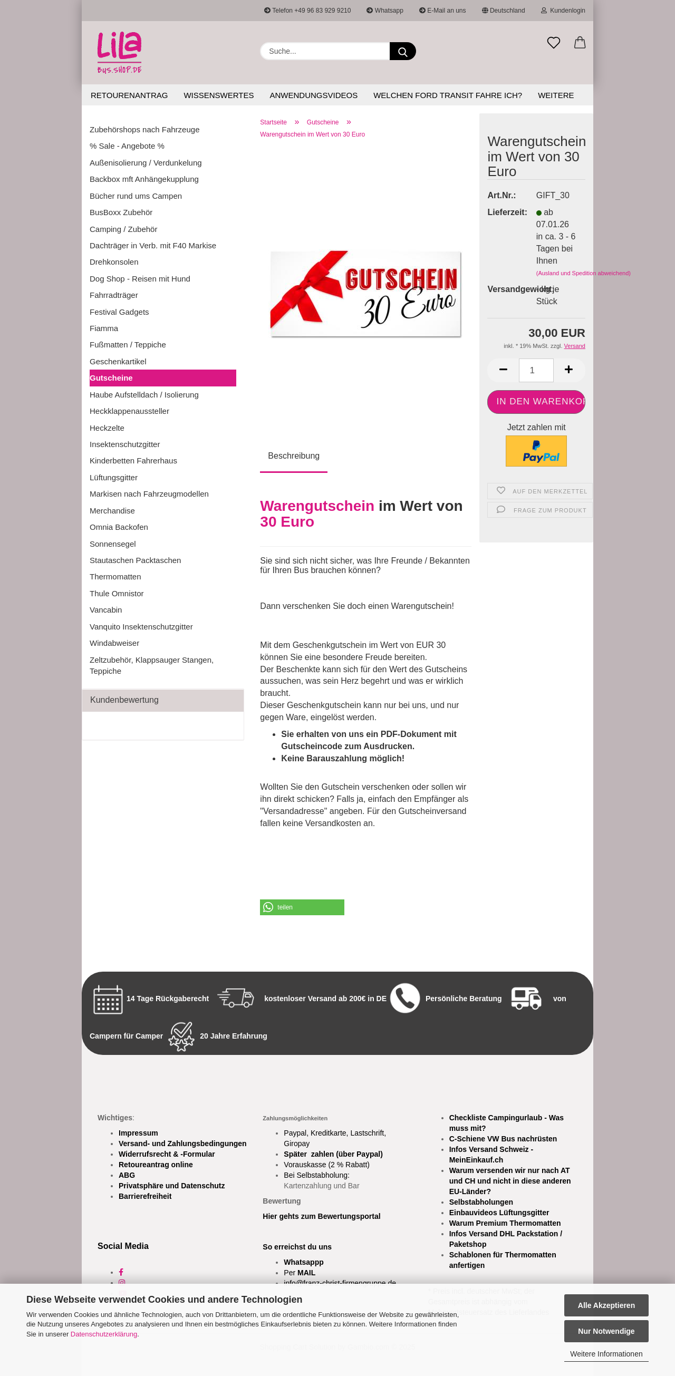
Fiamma (104, 328)
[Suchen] (403, 51)
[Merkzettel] (554, 43)
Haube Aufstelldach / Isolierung (144, 394)
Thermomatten (115, 576)
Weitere (556, 95)
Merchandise (112, 510)
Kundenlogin (563, 10)
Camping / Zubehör (123, 229)
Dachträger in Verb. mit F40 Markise (153, 245)
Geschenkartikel (118, 361)
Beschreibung (294, 455)
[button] (580, 43)
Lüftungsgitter (114, 477)
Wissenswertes (219, 95)
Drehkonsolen (114, 261)
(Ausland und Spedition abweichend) (583, 273)
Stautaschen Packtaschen (135, 560)
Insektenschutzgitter (125, 444)
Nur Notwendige (606, 1331)
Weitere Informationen (606, 1354)
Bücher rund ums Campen (136, 195)
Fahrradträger (114, 294)
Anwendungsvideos (313, 95)
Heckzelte (107, 427)
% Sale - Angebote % (127, 145)
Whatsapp (385, 10)
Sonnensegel (113, 543)
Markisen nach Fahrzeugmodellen (149, 493)
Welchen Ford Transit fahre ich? (447, 95)
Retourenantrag (129, 95)
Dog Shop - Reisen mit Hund (140, 278)
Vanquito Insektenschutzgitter (141, 626)
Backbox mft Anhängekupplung (144, 179)
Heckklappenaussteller (129, 410)
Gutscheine (111, 377)
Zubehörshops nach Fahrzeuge (144, 129)
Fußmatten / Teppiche (128, 344)
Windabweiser (114, 642)
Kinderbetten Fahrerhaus (133, 460)
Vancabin (106, 609)
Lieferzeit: (503, 212)
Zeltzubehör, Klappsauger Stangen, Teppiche (152, 665)
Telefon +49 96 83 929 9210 (307, 10)
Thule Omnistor (117, 593)
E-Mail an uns (442, 10)
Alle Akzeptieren (606, 1305)
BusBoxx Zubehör (121, 212)
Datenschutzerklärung (104, 1334)
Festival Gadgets (119, 311)
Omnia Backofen (119, 526)
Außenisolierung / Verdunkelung (146, 162)
